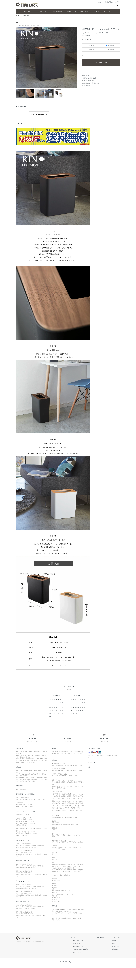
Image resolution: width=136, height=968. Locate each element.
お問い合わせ (108, 11)
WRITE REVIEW (38, 116)
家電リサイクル (71, 11)
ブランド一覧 (42, 11)
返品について (85, 75)
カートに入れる (101, 62)
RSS (98, 940)
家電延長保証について (86, 11)
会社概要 (98, 11)
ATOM (102, 940)
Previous (18, 57)
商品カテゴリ (28, 11)
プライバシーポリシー (81, 954)
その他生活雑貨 (25, 15)
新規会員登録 (109, 2)
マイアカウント (98, 2)
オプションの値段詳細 (88, 80)
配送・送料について (58, 11)
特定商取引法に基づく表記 (89, 78)
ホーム (17, 15)
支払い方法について (80, 949)
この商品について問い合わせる (90, 83)
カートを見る (115, 949)
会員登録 (114, 943)
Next (74, 57)
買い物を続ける (86, 85)
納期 (17, 22)
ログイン (117, 2)
